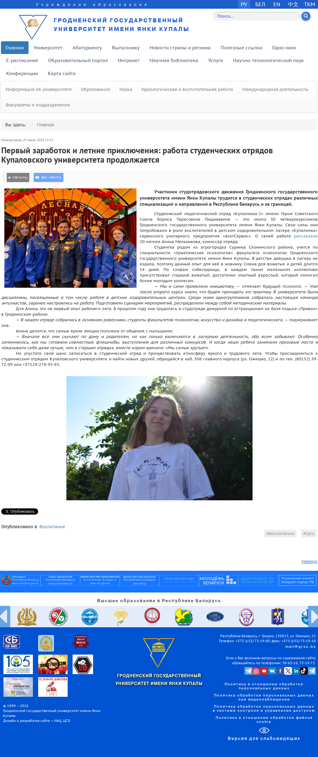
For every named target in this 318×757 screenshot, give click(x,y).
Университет (48, 48)
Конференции (22, 73)
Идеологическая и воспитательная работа (187, 89)
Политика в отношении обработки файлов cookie (264, 719)
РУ (244, 4)
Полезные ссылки (241, 48)
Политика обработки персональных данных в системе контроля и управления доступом (264, 708)
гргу (310, 533)
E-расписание (22, 60)
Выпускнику (126, 48)
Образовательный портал (78, 60)
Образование (95, 89)
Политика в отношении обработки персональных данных (264, 686)
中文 (293, 4)
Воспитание (52, 526)
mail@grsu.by (300, 646)
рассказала (306, 236)
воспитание (281, 533)
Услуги (215, 60)
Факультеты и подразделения (38, 105)
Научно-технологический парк (268, 60)
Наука (125, 89)
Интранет (129, 60)
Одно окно (284, 48)
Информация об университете (39, 89)
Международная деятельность (275, 89)
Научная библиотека (174, 60)
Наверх (309, 561)
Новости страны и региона (180, 48)
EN (276, 4)
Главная (15, 48)
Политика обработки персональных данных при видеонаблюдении (264, 697)
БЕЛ (260, 4)
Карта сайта (62, 73)
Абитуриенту (87, 48)
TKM (309, 4)
